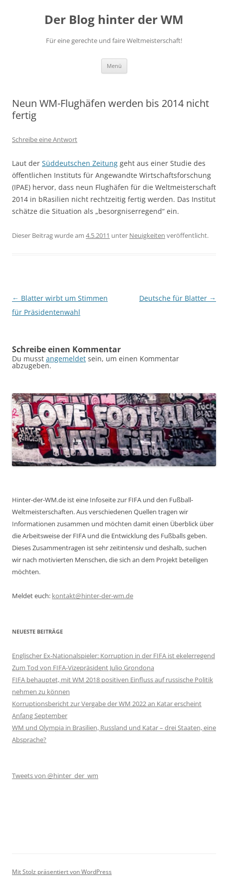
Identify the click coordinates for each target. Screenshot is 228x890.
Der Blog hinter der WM (114, 19)
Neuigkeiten (147, 235)
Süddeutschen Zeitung (80, 163)
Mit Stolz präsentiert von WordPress (62, 872)
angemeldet (66, 358)
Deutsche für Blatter (177, 298)
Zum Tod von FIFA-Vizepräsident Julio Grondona (83, 667)
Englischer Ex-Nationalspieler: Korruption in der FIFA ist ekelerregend (113, 655)
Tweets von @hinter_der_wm (55, 775)
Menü (114, 65)
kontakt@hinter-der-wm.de (92, 595)
